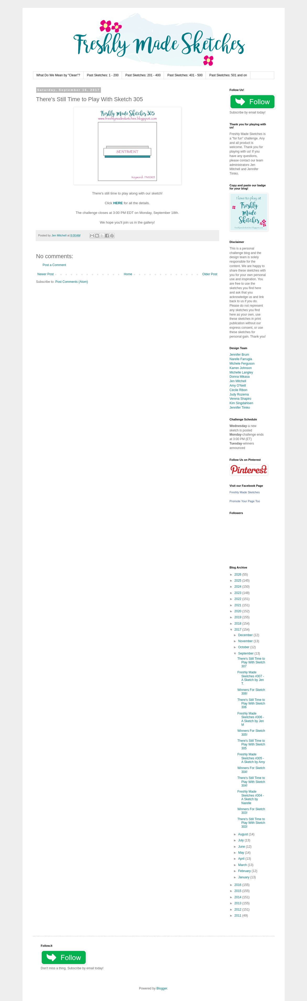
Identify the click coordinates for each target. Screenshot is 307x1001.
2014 (238, 897)
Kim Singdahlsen (241, 403)
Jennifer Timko (240, 407)
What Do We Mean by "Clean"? (58, 75)
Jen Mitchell (238, 381)
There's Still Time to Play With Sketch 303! (251, 823)
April (241, 859)
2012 (238, 909)
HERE (118, 203)
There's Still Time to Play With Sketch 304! (251, 781)
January (244, 877)
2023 (238, 593)
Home (128, 274)
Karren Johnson (241, 368)
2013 (238, 903)
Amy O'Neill (238, 385)
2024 (238, 586)
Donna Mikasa (240, 376)
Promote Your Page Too (245, 501)
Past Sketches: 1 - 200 (103, 75)
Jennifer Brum (239, 354)
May (241, 852)
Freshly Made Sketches (245, 492)
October (244, 647)
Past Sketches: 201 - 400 (142, 75)
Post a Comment (54, 265)
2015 (238, 891)
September (246, 653)
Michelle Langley (241, 372)
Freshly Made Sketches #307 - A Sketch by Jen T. (250, 677)
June (242, 846)
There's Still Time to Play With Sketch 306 (251, 703)
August (243, 834)
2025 (238, 580)
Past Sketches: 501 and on (228, 75)
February (244, 871)
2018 (238, 623)
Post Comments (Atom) (71, 282)
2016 (238, 885)
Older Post (209, 274)
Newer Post (45, 274)
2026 (238, 574)
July (241, 840)
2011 (238, 915)
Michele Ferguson (242, 363)
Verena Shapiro (240, 399)
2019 (238, 617)
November (246, 641)
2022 (238, 599)
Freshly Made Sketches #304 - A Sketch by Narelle (250, 797)
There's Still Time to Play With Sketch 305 (251, 744)
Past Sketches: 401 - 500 (184, 75)
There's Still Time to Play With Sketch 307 (251, 662)
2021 (238, 605)
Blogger (162, 988)
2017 (238, 629)
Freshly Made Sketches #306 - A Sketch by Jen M (250, 719)
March (243, 865)
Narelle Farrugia (241, 359)
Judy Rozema (239, 394)
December (246, 635)
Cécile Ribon (238, 390)
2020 (238, 611)
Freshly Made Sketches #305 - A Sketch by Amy (251, 758)
